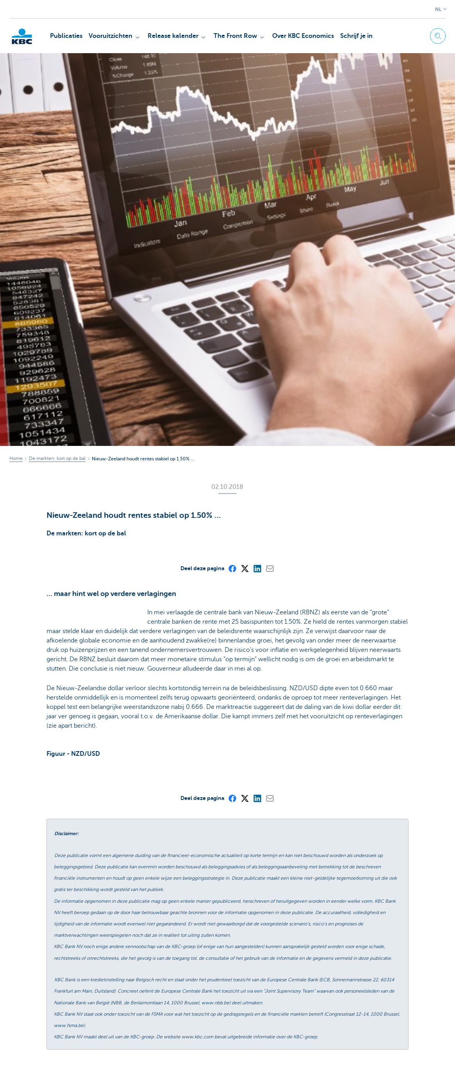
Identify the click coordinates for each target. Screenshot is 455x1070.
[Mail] (269, 568)
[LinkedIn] (257, 568)
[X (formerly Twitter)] (244, 568)
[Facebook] (232, 568)
